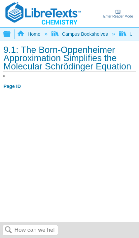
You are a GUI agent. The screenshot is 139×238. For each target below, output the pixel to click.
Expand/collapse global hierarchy (11, 34)
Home (29, 34)
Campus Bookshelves (80, 34)
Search (9, 230)
